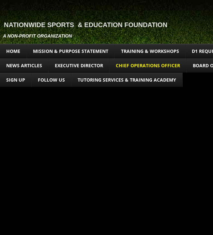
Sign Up (15, 80)
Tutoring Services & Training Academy (127, 80)
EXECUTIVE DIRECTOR (79, 65)
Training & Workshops (150, 51)
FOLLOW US (51, 80)
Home (13, 51)
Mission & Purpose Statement (70, 51)
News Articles (24, 65)
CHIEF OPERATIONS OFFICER (148, 65)
